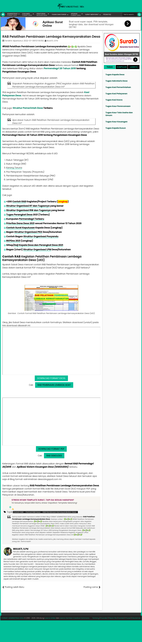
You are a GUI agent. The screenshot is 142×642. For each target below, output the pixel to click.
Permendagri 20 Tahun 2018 (60, 68)
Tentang (95, 618)
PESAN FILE (107, 14)
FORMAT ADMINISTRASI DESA (13, 618)
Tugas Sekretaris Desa (117, 81)
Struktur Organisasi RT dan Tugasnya (28, 205)
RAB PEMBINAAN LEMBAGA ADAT (54, 384)
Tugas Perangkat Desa (19, 214)
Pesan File (113, 618)
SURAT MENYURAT (92, 14)
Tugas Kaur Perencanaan (118, 106)
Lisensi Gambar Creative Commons (74, 618)
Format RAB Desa (33, 512)
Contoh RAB (19, 201)
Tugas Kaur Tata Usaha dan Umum (119, 114)
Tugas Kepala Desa (115, 74)
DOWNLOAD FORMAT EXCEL (51, 378)
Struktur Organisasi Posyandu (40, 236)
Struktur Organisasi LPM (37, 249)
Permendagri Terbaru (31, 219)
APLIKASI (76, 14)
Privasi (127, 618)
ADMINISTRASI (12, 14)
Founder (104, 618)
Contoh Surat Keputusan (20, 227)
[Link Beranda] (3, 14)
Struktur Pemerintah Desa (28, 108)
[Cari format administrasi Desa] (129, 14)
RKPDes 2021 (13, 240)
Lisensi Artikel (50, 618)
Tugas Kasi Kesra (114, 99)
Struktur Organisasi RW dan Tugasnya (28, 210)
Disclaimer (136, 618)
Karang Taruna (14, 167)
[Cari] (139, 14)
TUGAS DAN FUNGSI (59, 14)
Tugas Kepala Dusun (116, 128)
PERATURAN (42, 14)
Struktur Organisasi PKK (28, 232)
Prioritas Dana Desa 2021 (20, 223)
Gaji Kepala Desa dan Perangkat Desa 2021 (38, 245)
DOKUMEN (27, 14)
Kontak (121, 618)
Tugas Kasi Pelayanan (116, 93)
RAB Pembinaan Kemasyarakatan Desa (59, 512)
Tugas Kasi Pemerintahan (118, 87)
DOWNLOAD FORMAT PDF (51, 448)
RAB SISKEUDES (54, 455)
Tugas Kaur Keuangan (117, 121)
